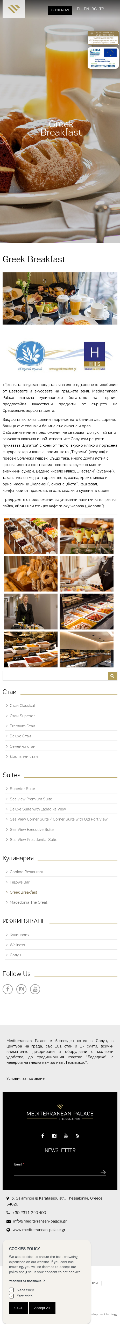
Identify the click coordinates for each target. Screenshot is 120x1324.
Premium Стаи (22, 726)
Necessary (25, 1290)
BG (94, 9)
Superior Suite (22, 788)
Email (19, 1164)
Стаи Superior (22, 716)
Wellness (17, 945)
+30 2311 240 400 (29, 1212)
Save (18, 1308)
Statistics (24, 1296)
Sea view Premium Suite (31, 799)
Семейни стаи (23, 746)
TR (101, 9)
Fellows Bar (20, 882)
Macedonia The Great (28, 902)
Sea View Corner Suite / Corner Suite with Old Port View (59, 819)
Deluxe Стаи (20, 736)
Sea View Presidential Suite (33, 839)
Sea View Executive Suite (32, 829)
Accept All (42, 1308)
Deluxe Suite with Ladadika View (38, 809)
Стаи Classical (22, 705)
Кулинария (20, 935)
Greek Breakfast (23, 892)
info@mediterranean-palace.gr (40, 1221)
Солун (15, 955)
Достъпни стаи (24, 756)
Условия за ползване (25, 1078)
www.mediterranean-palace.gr (39, 1229)
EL (79, 9)
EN (86, 9)
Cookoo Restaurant (26, 872)
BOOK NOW (60, 10)
